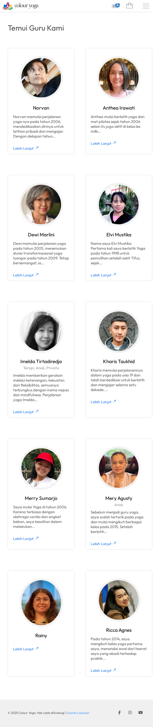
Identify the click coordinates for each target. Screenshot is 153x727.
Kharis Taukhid (119, 361)
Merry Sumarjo (41, 498)
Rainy (41, 635)
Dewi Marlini (41, 234)
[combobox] (114, 6)
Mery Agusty (118, 498)
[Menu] (146, 6)
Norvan (41, 108)
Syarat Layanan (78, 713)
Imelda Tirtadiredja (41, 361)
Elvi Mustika (118, 234)
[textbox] (114, 6)
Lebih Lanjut (26, 148)
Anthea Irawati (119, 108)
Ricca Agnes (119, 630)
